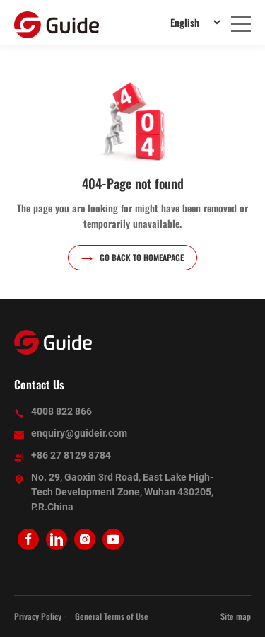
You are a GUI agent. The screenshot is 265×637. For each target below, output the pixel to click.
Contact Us (39, 384)
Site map (235, 616)
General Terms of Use (111, 616)
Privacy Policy (37, 616)
